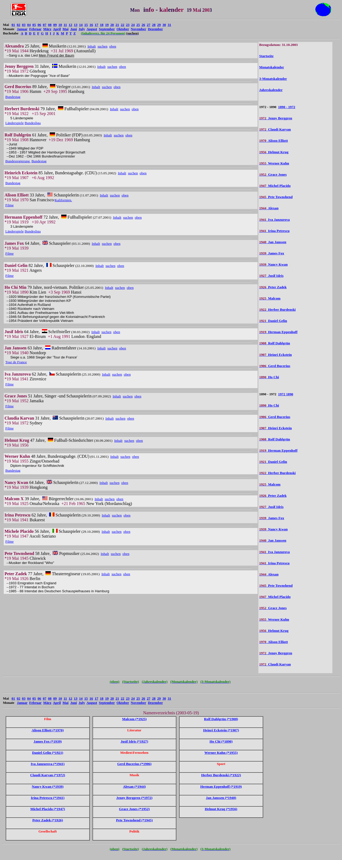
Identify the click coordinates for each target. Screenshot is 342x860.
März (47, 29)
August (92, 29)
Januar (22, 29)
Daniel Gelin (273, 321)
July (82, 29)
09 (55, 25)
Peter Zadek (273, 287)
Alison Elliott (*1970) (48, 730)
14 (81, 25)
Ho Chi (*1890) (220, 741)
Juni (73, 29)
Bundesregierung (17, 161)
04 (29, 25)
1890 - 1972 (286, 107)
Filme (9, 205)
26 (143, 25)
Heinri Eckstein (275, 355)
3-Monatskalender (273, 79)
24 (133, 25)
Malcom (270, 298)
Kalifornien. (63, 200)
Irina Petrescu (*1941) (47, 798)
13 (75, 25)
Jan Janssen (272, 242)
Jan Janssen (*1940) (221, 798)
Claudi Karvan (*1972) (47, 775)
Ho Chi (269, 377)
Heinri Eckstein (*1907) (221, 730)
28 (154, 25)
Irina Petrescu (274, 231)
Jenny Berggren (275, 118)
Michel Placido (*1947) (47, 809)
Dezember (155, 29)
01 (13, 25)
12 (70, 25)
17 (96, 25)
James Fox (271, 253)
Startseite (266, 56)
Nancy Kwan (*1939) (48, 786)
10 (60, 25)
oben (112, 46)
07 (44, 25)
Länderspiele (14, 123)
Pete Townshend (276, 197)
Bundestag (12, 97)
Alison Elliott (273, 141)
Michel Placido (275, 186)
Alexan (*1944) (134, 786)
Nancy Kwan (273, 264)
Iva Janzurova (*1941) (48, 764)
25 (138, 25)
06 (39, 25)
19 (106, 25)
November (138, 29)
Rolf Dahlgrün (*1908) (221, 719)
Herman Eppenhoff (278, 332)
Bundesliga (33, 123)
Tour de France (16, 362)
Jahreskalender (270, 90)
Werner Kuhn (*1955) (221, 753)
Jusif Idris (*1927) (134, 741)
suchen (102, 46)
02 (18, 25)
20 (112, 25)
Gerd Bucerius (274, 366)
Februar (35, 29)
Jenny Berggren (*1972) (134, 798)
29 (159, 25)
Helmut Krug (273, 152)
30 (164, 25)
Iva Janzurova (274, 220)
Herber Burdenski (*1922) (221, 775)
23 (127, 25)
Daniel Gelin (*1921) (47, 753)
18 (101, 25)
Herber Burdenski (277, 309)
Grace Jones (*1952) (134, 809)
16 (91, 25)
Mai (65, 29)
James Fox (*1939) (48, 741)
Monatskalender (271, 67)
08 (50, 25)
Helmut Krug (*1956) (221, 809)
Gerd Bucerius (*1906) (134, 764)
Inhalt (91, 46)
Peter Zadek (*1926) (47, 820)
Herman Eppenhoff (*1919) (221, 786)
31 (169, 25)
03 (23, 25)
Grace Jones (273, 174)
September (107, 29)
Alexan (268, 208)
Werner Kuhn (274, 163)
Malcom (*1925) (134, 719)
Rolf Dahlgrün (274, 343)
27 (148, 25)
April (57, 29)
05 (34, 25)
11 (65, 25)
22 (122, 25)
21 (117, 25)
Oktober (122, 29)
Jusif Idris (271, 276)
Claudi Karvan (275, 129)
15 (86, 25)
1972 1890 (285, 394)
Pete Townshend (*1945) (134, 820)
